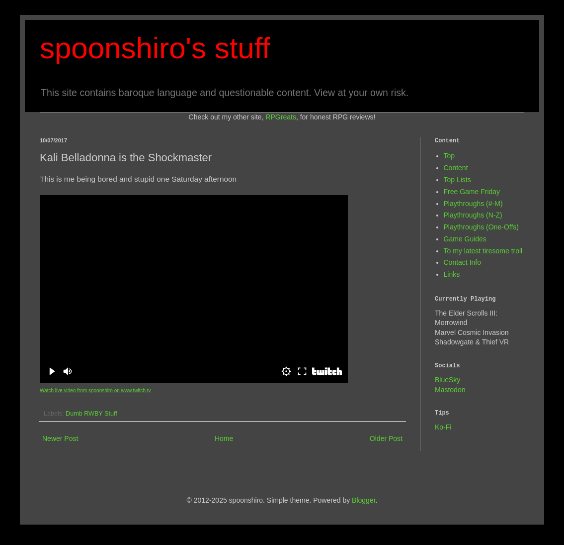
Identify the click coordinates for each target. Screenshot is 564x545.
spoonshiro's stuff (155, 48)
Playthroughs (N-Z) (473, 215)
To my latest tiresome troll (483, 251)
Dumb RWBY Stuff (91, 413)
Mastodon (450, 390)
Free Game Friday (472, 192)
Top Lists (457, 180)
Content (456, 168)
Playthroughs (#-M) (473, 204)
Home (224, 438)
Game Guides (465, 239)
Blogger (363, 500)
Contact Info (463, 262)
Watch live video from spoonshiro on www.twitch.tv (95, 390)
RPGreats (280, 117)
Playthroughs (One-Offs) (481, 227)
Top (449, 156)
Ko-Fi (443, 427)
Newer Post (60, 438)
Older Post (386, 438)
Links (452, 274)
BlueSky (447, 380)
